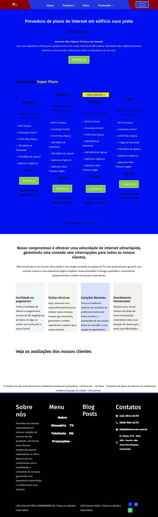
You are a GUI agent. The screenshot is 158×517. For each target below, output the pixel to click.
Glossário (58, 425)
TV (71, 425)
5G (71, 433)
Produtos (68, 5)
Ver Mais (99, 386)
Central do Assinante (142, 4)
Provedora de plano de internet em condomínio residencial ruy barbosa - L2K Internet (48, 386)
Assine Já (29, 181)
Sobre (86, 5)
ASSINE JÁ (79, 60)
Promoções (104, 5)
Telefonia (58, 433)
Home (50, 5)
